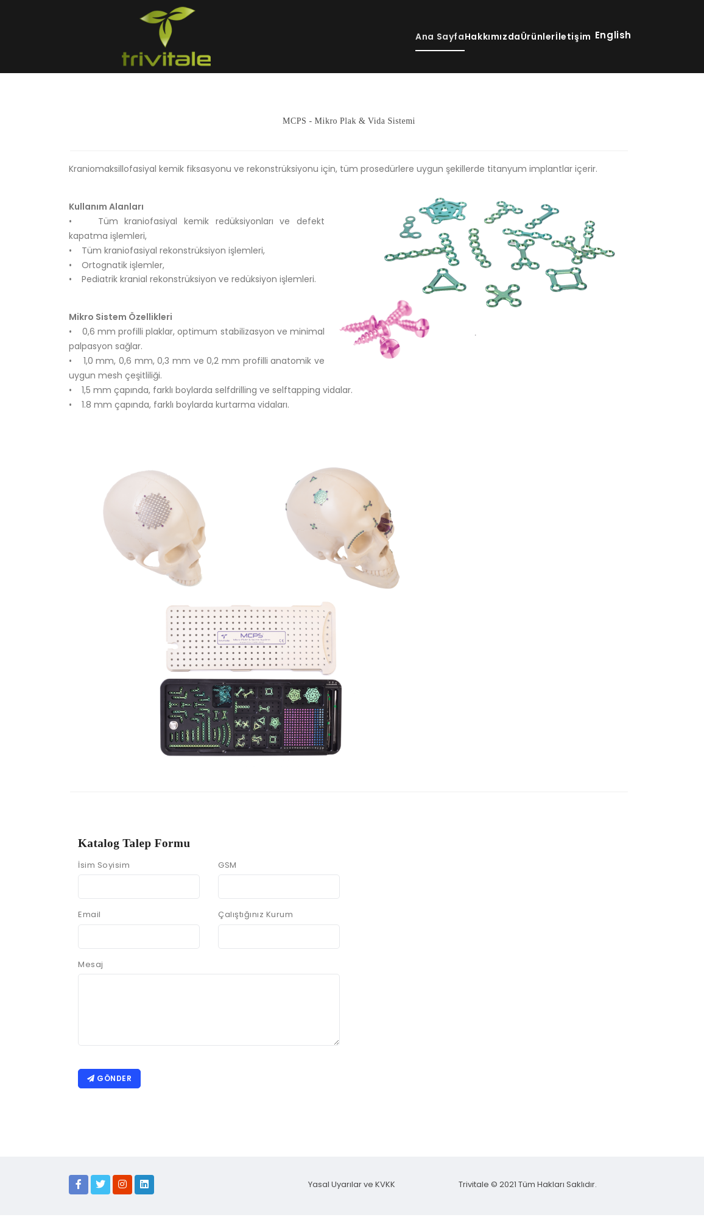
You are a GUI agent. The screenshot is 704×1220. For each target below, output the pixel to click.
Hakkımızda (445, 36)
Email (89, 914)
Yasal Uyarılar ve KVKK (351, 1189)
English (613, 35)
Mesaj (91, 964)
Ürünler (511, 36)
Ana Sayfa (370, 36)
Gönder (112, 1081)
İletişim (565, 36)
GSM (227, 865)
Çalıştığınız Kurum (255, 914)
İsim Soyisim (104, 865)
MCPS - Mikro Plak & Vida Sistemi (349, 121)
